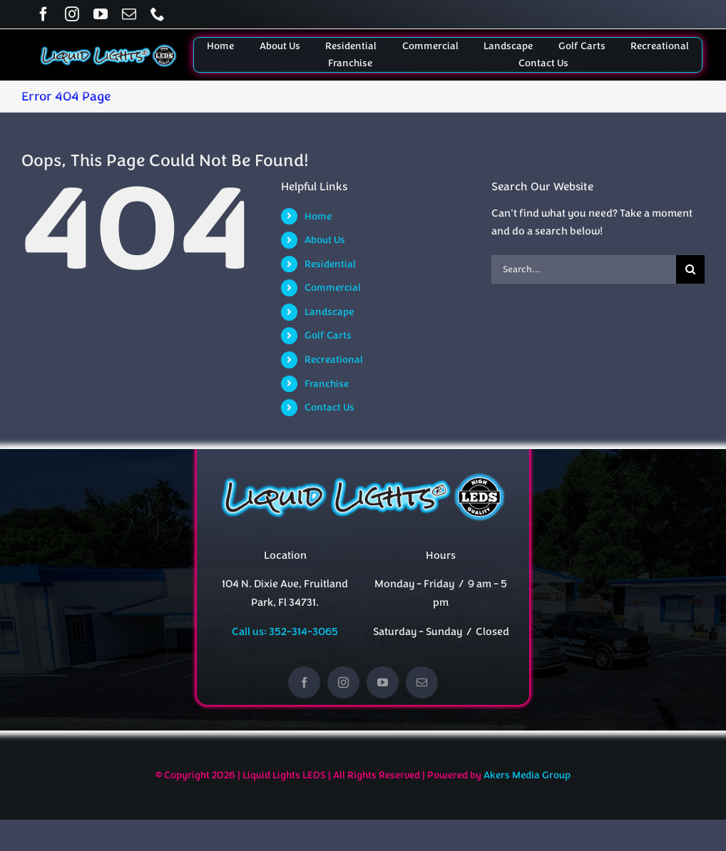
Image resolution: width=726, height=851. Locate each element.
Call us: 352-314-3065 (285, 631)
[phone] (157, 14)
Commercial (333, 287)
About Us (325, 240)
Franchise (327, 384)
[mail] (129, 14)
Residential (330, 264)
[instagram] (72, 14)
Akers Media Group (527, 775)
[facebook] (43, 14)
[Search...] (583, 269)
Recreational (334, 359)
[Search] (690, 269)
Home (318, 216)
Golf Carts (328, 335)
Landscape (329, 312)
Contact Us (329, 407)
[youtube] (100, 14)
